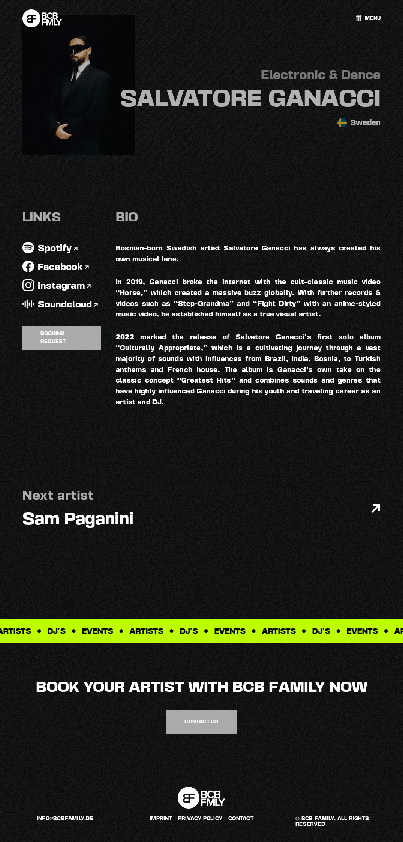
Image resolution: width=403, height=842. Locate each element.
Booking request (53, 337)
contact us (201, 722)
